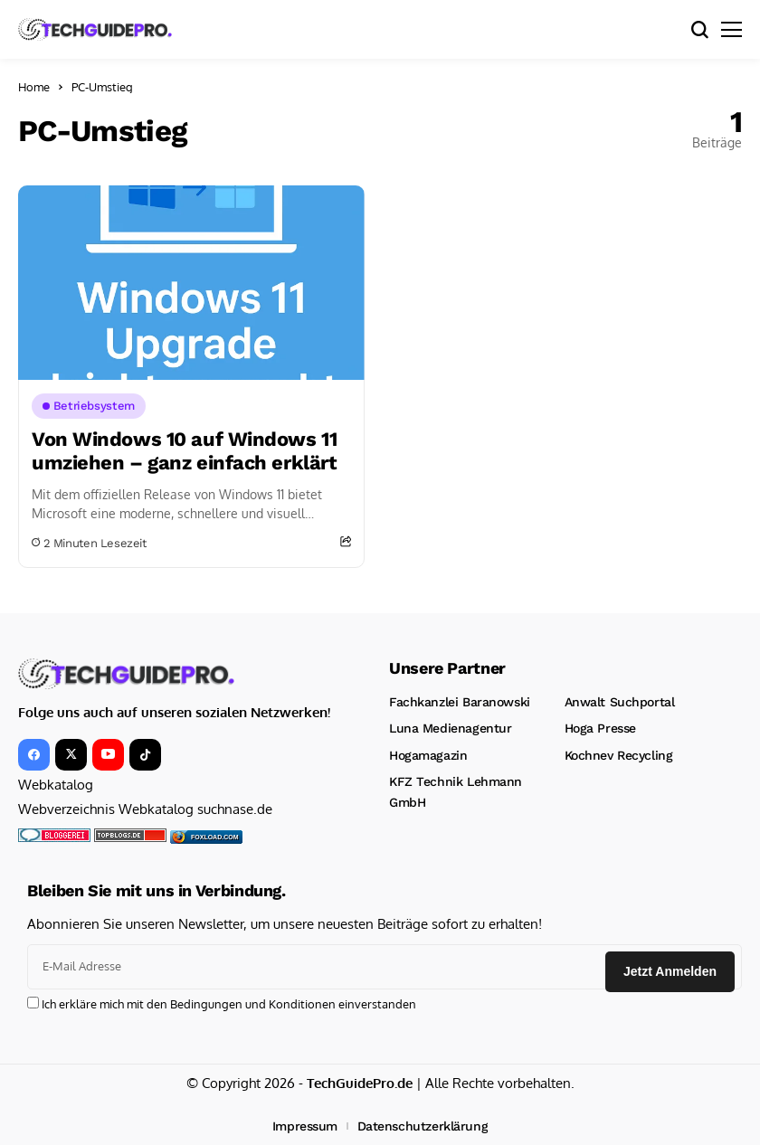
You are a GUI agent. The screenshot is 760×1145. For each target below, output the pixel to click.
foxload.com (215, 837)
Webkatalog (55, 784)
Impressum (304, 1126)
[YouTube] (108, 755)
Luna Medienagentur (450, 728)
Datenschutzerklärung (423, 1126)
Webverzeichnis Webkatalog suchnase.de (145, 809)
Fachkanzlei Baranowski (459, 702)
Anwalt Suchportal (620, 702)
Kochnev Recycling (619, 755)
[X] (71, 755)
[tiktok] (145, 755)
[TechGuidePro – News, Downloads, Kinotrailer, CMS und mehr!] (95, 29)
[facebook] (34, 755)
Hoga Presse (600, 728)
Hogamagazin (428, 755)
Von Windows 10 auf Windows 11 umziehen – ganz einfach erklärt (184, 451)
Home (34, 87)
